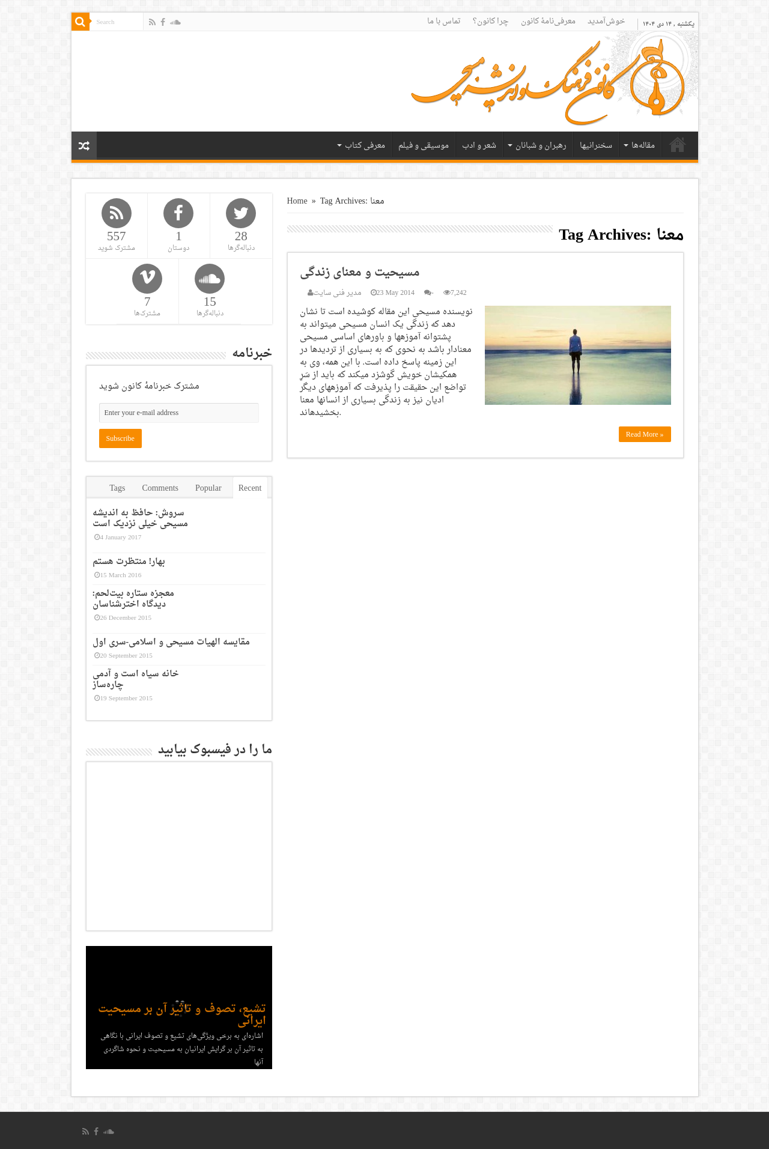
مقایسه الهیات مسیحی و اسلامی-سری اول (172, 642)
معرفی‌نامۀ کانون (548, 21)
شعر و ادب (479, 145)
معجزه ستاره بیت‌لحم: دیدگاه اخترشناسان (134, 599)
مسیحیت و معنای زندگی (360, 272)
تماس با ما (444, 21)
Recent (250, 489)
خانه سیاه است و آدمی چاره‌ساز (136, 679)
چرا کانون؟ (491, 21)
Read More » (645, 434)
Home (297, 201)
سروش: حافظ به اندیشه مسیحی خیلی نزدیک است (140, 518)
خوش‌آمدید (606, 21)
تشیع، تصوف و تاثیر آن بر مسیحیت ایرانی (182, 1015)
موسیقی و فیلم (423, 145)
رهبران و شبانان (541, 145)
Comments (160, 489)
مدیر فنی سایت (337, 293)
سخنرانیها (596, 145)
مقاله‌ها (643, 145)
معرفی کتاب (365, 145)
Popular (208, 489)
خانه (677, 144)
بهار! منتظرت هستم (129, 562)
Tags (117, 489)
